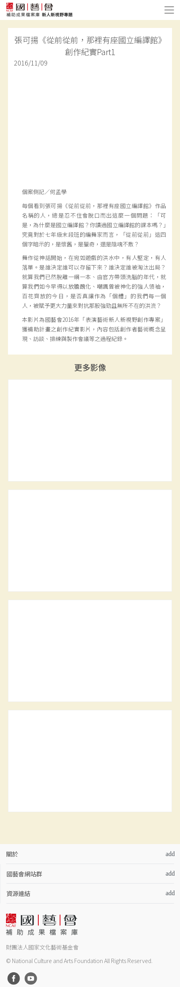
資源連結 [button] (18, 893)
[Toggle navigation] (169, 10)
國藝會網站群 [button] (24, 873)
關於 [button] (12, 853)
